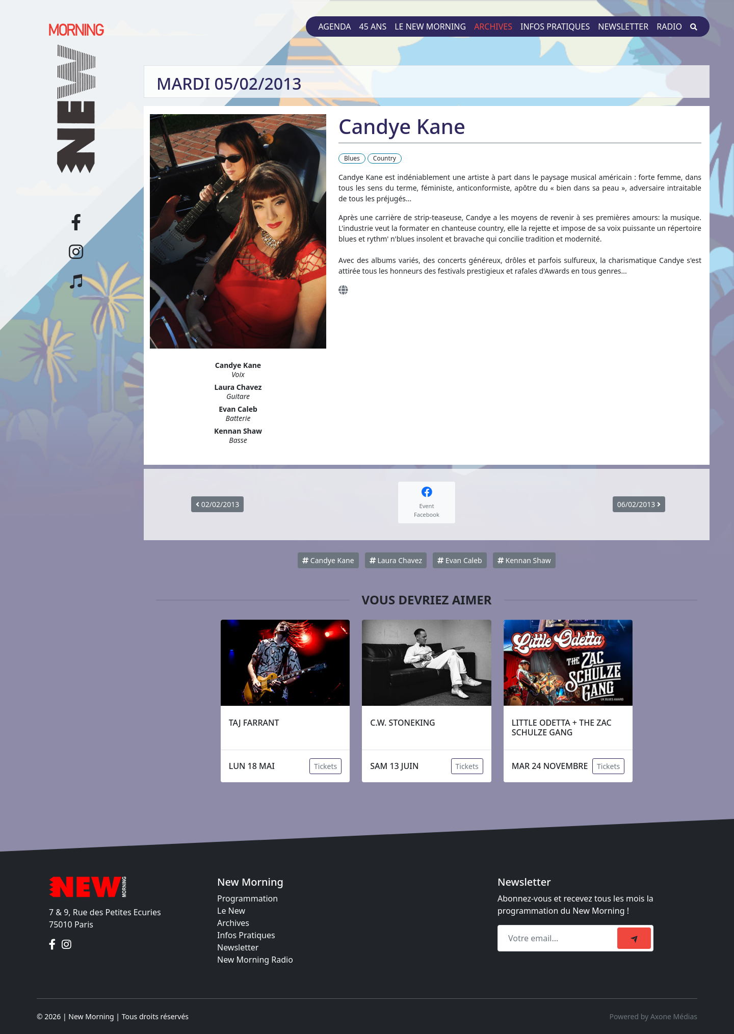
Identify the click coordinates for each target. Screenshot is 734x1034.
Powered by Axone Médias (653, 1016)
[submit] (634, 938)
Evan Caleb (459, 560)
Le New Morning (430, 26)
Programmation (247, 898)
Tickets (325, 766)
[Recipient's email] (559, 938)
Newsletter (623, 26)
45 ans (373, 26)
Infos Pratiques (246, 935)
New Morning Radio (255, 959)
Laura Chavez (396, 560)
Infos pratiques (555, 26)
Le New (231, 910)
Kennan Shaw (524, 560)
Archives (493, 26)
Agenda (334, 26)
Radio (669, 26)
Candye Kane (328, 560)
